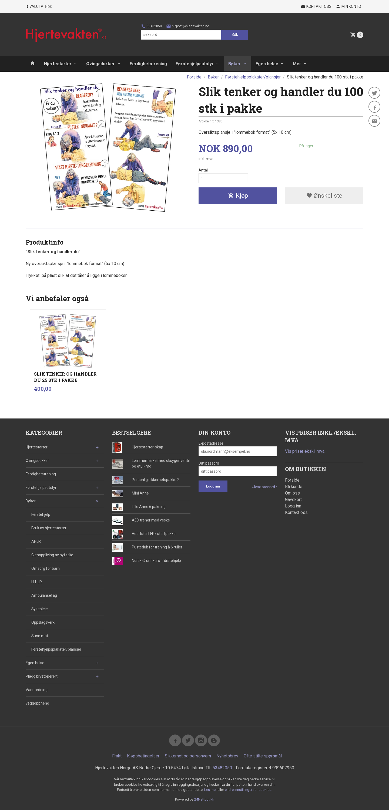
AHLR (36, 541)
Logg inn (293, 506)
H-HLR (36, 582)
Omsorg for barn (45, 568)
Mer (297, 63)
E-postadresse (211, 443)
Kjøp (238, 195)
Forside (194, 77)
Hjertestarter (58, 63)
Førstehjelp (40, 514)
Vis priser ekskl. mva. (305, 451)
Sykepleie (39, 609)
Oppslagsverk (43, 622)
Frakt (117, 755)
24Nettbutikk (204, 799)
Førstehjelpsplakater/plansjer (56, 649)
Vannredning (37, 690)
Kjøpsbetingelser (143, 755)
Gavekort (293, 499)
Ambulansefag (44, 595)
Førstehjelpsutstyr (195, 63)
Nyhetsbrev (227, 755)
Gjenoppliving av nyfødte (52, 555)
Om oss (292, 493)
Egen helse (267, 63)
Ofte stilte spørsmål (263, 755)
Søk (235, 34)
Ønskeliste (324, 195)
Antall (204, 170)
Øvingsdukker (100, 63)
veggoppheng (37, 703)
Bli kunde (293, 486)
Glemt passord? (264, 487)
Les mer (210, 790)
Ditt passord (209, 463)
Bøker (234, 63)
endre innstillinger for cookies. (248, 790)
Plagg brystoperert (42, 676)
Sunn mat (39, 636)
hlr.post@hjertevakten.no (187, 26)
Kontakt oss (296, 512)
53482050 (151, 26)
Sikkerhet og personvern (188, 755)
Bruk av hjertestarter (48, 528)
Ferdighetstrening (148, 63)
